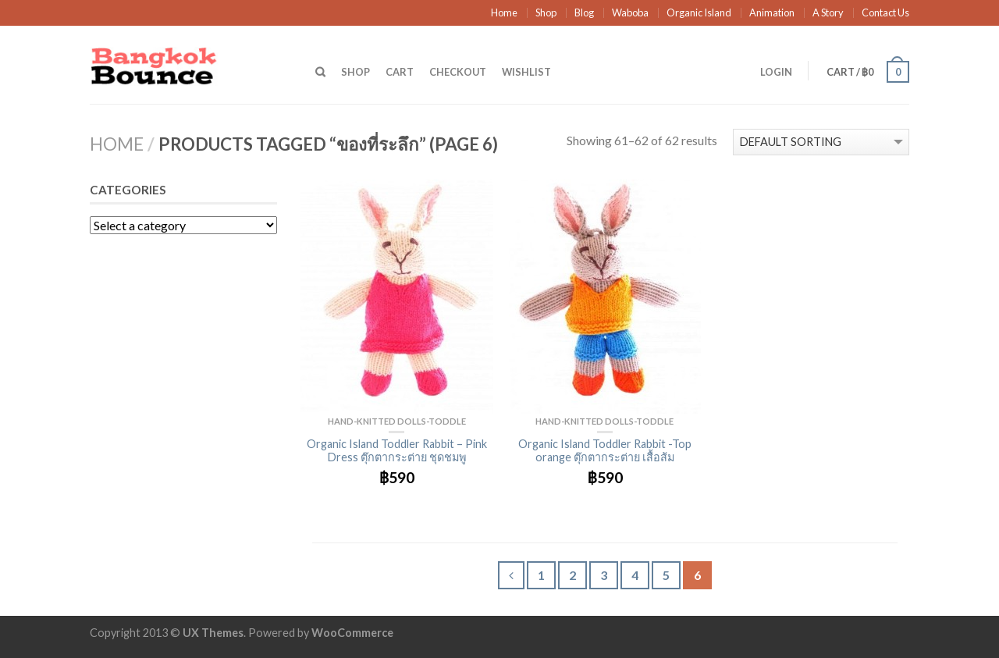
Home (504, 12)
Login (776, 72)
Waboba (630, 12)
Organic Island (699, 12)
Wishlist (526, 72)
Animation (772, 12)
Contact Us (885, 12)
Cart (400, 72)
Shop (545, 12)
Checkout (457, 72)
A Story (828, 12)
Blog (584, 12)
